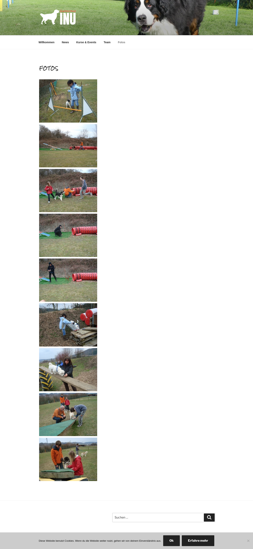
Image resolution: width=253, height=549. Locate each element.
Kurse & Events (86, 42)
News (65, 42)
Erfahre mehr (198, 540)
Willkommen (46, 42)
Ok (171, 540)
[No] (248, 541)
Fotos (121, 42)
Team (107, 42)
